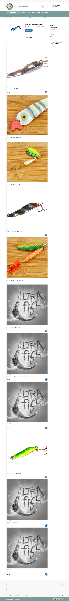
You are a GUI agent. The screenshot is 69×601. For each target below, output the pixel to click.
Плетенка (51, 25)
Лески (51, 36)
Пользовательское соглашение (36, 595)
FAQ (15, 595)
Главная (23, 12)
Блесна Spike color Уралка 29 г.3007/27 (13, 522)
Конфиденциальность (21, 595)
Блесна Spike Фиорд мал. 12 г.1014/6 (13, 570)
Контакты (46, 12)
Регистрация (59, 0)
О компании (28, 12)
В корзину (29, 30)
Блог (42, 12)
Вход (55, 0)
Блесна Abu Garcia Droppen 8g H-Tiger (13, 184)
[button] (57, 6)
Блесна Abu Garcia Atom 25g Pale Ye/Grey (14, 137)
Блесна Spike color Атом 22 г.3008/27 (13, 424)
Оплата (7, 595)
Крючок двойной (53, 29)
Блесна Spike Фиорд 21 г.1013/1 (12, 88)
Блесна (51, 30)
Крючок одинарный (53, 27)
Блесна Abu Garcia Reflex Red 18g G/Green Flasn (15, 280)
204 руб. (58, 42)
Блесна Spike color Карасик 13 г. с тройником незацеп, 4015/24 (18, 376)
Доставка (11, 595)
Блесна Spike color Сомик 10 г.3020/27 (13, 327)
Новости (38, 12)
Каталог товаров (12, 12)
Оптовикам (45, 595)
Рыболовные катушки (53, 34)
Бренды (33, 12)
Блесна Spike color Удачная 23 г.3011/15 (14, 473)
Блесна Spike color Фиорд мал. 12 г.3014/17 (14, 231)
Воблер (51, 32)
